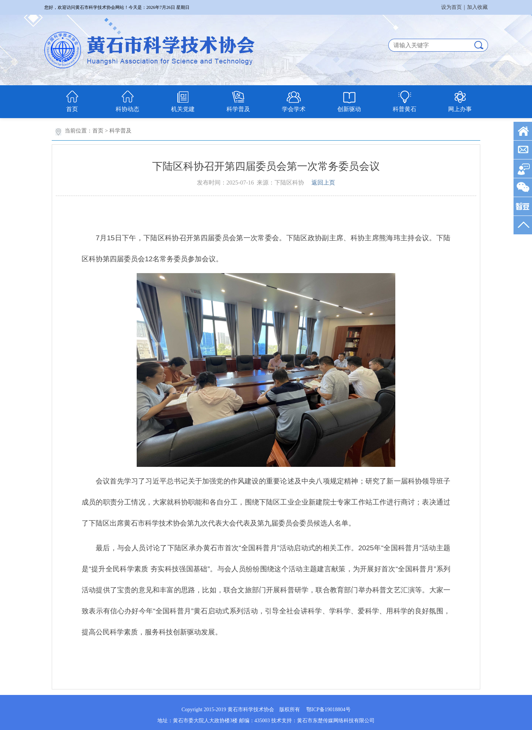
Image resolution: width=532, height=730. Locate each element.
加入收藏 (477, 7)
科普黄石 (404, 109)
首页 (72, 109)
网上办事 (460, 109)
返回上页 (323, 182)
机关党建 (183, 109)
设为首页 (451, 7)
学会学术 (294, 109)
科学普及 (238, 109)
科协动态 (127, 109)
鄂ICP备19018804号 (328, 709)
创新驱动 (349, 109)
